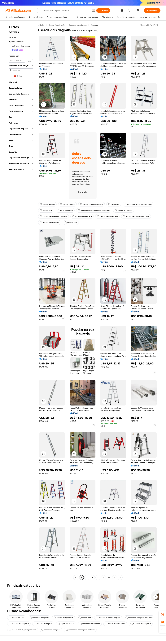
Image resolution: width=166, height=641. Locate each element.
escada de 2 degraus (50, 630)
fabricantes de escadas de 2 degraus (94, 210)
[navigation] (21, 301)
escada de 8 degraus (39, 618)
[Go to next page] (120, 577)
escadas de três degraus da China (80, 630)
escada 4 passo (47, 204)
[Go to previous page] (75, 577)
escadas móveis (65, 210)
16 (114, 578)
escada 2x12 (71, 222)
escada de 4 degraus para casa (138, 204)
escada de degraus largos (91, 204)
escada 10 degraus (123, 210)
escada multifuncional (115, 624)
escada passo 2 (67, 204)
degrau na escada (66, 624)
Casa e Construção (57, 25)
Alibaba (41, 25)
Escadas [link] (94, 25)
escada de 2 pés (16, 618)
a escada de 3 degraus (140, 624)
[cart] (130, 11)
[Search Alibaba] (65, 10)
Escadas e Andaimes (78, 25)
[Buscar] (103, 10)
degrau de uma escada (107, 216)
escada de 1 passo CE (49, 222)
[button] (93, 10)
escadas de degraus (43, 624)
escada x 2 (113, 204)
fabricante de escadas (90, 624)
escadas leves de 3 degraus (108, 618)
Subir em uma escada (82, 216)
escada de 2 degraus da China (136, 216)
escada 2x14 (46, 210)
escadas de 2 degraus (19, 624)
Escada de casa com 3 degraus (53, 216)
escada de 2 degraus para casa (22, 630)
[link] (162, 614)
